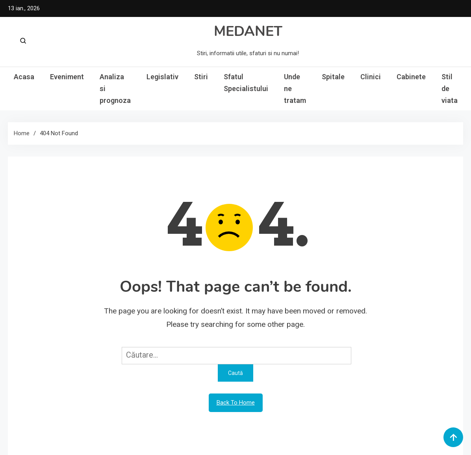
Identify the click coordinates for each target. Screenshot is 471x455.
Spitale (333, 77)
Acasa (24, 77)
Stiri (201, 77)
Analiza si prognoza (115, 88)
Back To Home (236, 402)
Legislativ (162, 77)
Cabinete (411, 77)
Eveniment (67, 77)
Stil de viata (449, 88)
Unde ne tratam (295, 88)
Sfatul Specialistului (246, 83)
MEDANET (248, 31)
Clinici (370, 77)
